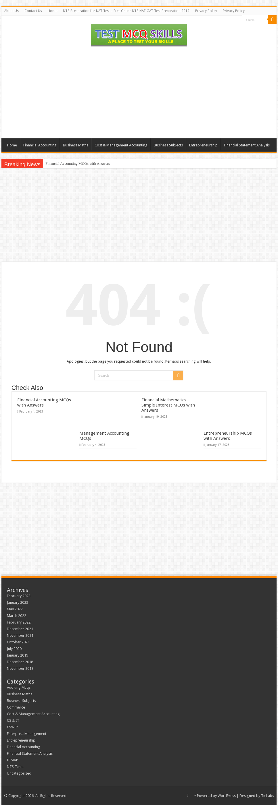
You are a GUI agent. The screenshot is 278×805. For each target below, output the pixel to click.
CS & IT (13, 720)
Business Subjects (168, 145)
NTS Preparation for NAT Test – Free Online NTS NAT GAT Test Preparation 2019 (126, 11)
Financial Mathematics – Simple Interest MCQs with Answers (168, 405)
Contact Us (33, 11)
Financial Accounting (40, 145)
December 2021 (20, 629)
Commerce (16, 707)
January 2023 (17, 602)
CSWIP (12, 727)
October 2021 (18, 642)
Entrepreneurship (203, 145)
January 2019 (17, 655)
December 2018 (20, 662)
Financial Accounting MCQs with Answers (77, 163)
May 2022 (15, 609)
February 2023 (18, 596)
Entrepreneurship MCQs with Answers (228, 436)
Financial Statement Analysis (247, 145)
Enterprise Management (26, 734)
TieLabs (267, 796)
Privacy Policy (206, 11)
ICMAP (12, 760)
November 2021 (20, 635)
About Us (11, 11)
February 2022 (18, 622)
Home (52, 11)
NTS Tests (15, 767)
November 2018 (20, 668)
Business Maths (75, 145)
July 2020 (14, 649)
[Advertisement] (139, 92)
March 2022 (16, 616)
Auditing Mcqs (18, 687)
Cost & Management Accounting (121, 145)
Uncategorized (19, 773)
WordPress (227, 796)
